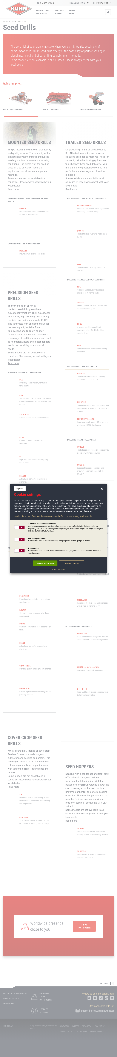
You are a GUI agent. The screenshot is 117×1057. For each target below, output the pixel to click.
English (20, 489)
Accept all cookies (45, 563)
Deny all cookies (71, 563)
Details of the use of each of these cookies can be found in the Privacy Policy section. (54, 516)
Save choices (58, 569)
